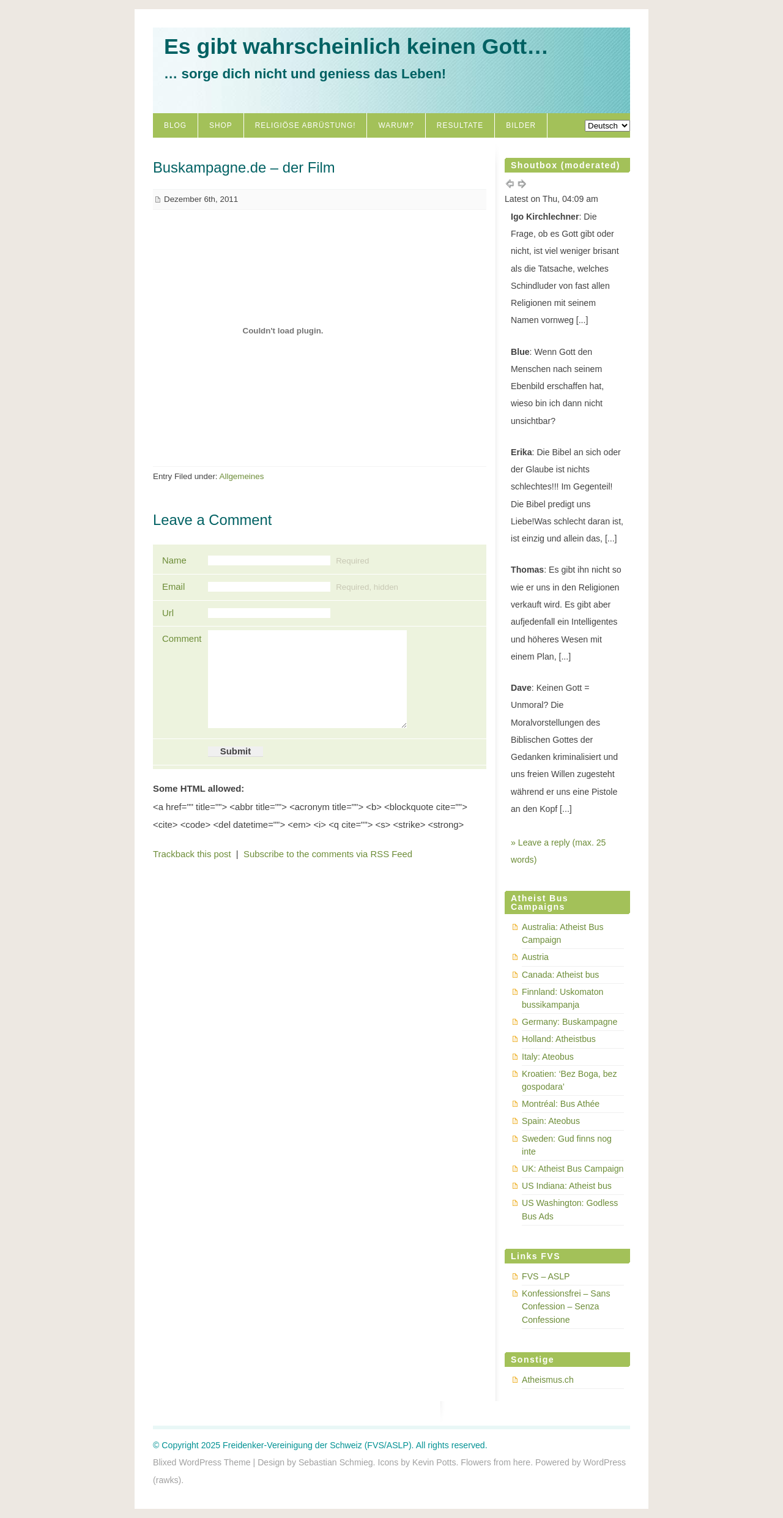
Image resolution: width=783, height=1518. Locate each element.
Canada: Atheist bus (560, 975)
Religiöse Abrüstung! (305, 125)
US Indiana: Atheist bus (567, 1186)
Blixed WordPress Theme (202, 1462)
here (521, 1462)
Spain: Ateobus (551, 1121)
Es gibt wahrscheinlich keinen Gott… (356, 46)
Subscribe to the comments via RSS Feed (327, 854)
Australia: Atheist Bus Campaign (562, 933)
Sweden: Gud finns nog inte (567, 1145)
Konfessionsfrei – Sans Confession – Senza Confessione (566, 1306)
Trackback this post (192, 854)
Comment (180, 639)
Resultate (460, 125)
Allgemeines (242, 476)
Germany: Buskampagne (569, 1022)
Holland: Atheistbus (559, 1039)
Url (168, 613)
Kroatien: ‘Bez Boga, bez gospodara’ (569, 1080)
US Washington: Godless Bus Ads (570, 1209)
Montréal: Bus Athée (560, 1104)
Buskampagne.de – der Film (244, 167)
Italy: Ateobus (548, 1057)
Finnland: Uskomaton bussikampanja (562, 998)
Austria (535, 957)
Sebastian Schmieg (336, 1462)
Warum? (396, 125)
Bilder (521, 125)
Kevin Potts (434, 1462)
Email (173, 587)
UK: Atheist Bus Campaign (572, 1169)
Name (174, 560)
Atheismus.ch (548, 1380)
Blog (175, 125)
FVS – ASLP (546, 1276)
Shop (220, 125)
